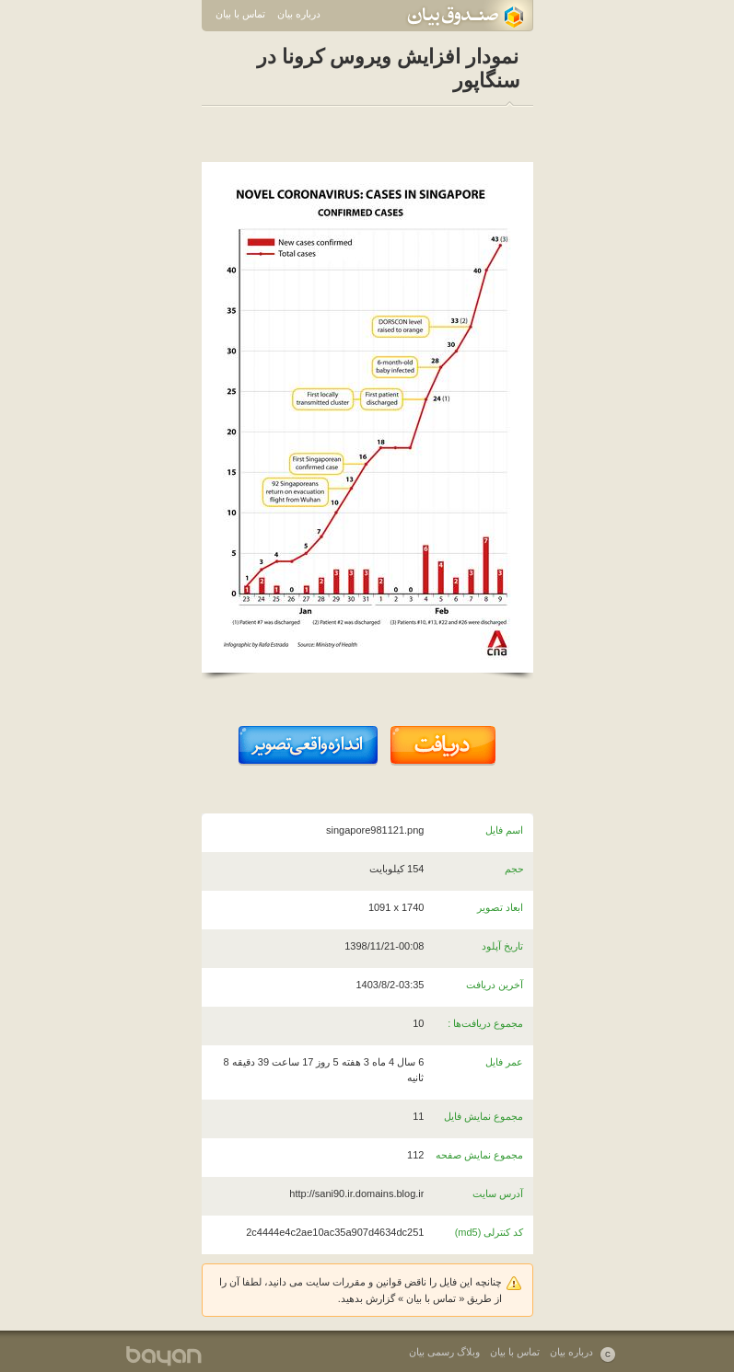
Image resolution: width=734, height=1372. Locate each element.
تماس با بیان (240, 13)
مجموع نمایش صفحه (479, 1154)
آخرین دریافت (494, 984)
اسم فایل (504, 830)
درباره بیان (298, 13)
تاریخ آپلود (502, 945)
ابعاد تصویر (500, 907)
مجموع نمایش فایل (483, 1116)
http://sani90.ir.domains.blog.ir (356, 1193)
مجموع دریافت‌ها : (485, 1023)
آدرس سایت (497, 1193)
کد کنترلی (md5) (489, 1232)
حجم (514, 868)
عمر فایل (504, 1061)
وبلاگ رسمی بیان (444, 1351)
